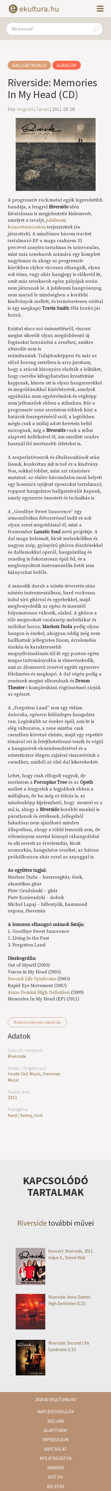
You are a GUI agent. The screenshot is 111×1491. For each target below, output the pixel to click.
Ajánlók (66, 65)
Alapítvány (55, 1430)
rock (38, 1115)
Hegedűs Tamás (33, 109)
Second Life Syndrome (32, 979)
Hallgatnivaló (29, 65)
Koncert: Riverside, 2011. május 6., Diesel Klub (55, 1254)
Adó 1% (55, 1477)
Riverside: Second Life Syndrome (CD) (52, 1346)
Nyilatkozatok (56, 1458)
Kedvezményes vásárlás (37, 1022)
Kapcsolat (55, 1449)
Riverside (17, 1056)
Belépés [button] (55, 1486)
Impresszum (55, 1439)
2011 (12, 1097)
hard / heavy (20, 1115)
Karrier (55, 1468)
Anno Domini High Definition (39, 992)
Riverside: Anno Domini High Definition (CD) (53, 1300)
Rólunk (55, 1421)
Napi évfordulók (55, 1412)
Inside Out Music (24, 1074)
